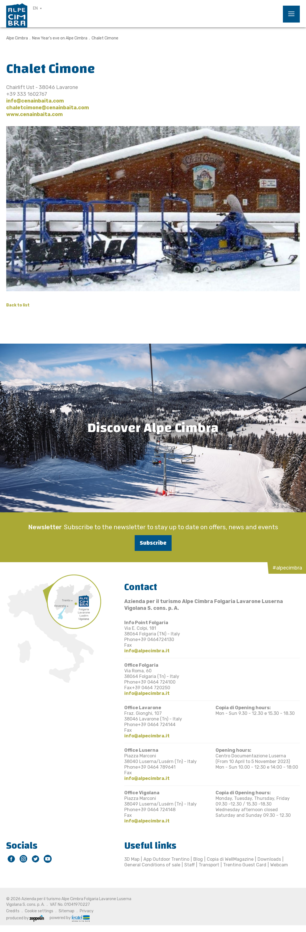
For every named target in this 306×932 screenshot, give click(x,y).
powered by (70, 918)
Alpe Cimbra (17, 38)
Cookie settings (39, 911)
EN (35, 8)
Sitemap (66, 911)
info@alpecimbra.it (147, 650)
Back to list (18, 305)
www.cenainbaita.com (34, 114)
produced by (25, 918)
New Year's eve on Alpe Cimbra (59, 38)
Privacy (87, 911)
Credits (12, 911)
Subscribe (153, 542)
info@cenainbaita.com (35, 101)
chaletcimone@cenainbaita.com (47, 107)
